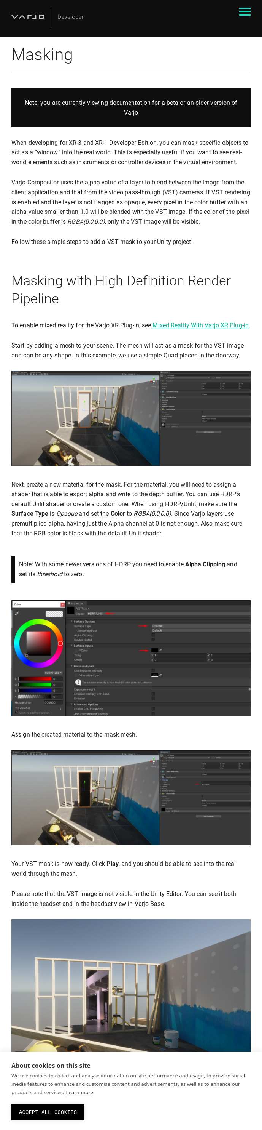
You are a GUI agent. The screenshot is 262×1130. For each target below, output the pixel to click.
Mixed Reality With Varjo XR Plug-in (200, 325)
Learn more (80, 1092)
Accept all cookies (48, 1112)
